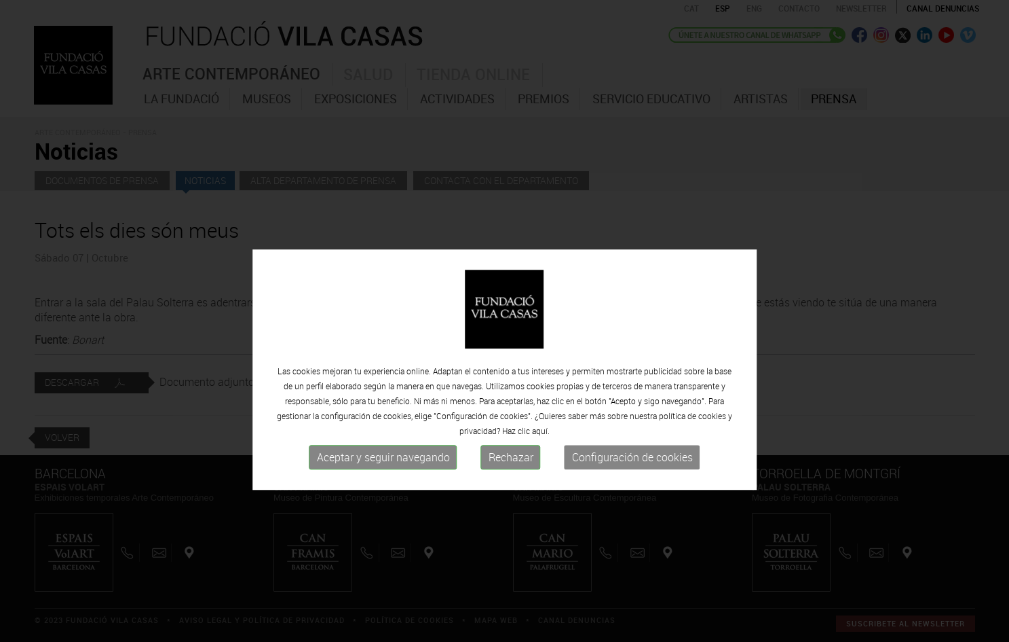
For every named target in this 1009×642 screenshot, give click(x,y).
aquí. (541, 453)
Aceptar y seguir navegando (383, 480)
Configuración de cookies (632, 480)
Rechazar (511, 480)
